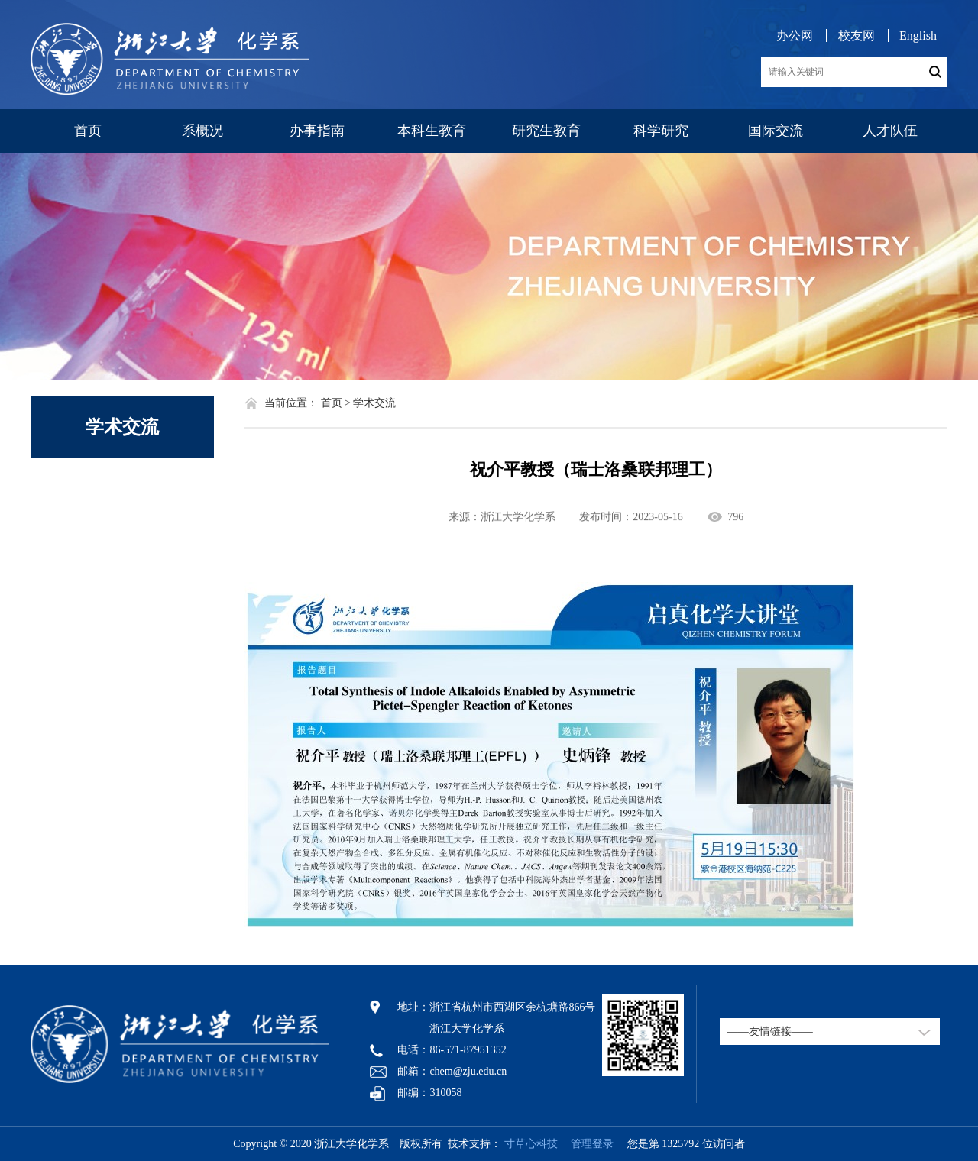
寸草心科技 (531, 1144)
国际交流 (775, 130)
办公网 (794, 35)
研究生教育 (546, 130)
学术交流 (122, 427)
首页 (88, 130)
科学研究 (660, 130)
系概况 (202, 130)
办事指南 (317, 130)
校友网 (856, 35)
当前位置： (291, 403)
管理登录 (587, 1144)
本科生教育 (431, 130)
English (918, 35)
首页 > (336, 403)
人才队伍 (890, 130)
